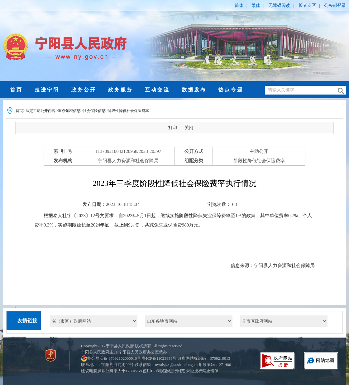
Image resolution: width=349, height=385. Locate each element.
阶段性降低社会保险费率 (128, 111)
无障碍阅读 (279, 5)
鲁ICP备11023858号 (159, 358)
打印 (172, 127)
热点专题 (230, 89)
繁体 (255, 5)
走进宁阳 (47, 89)
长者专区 (307, 5)
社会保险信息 (94, 111)
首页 (16, 89)
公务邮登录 (335, 5)
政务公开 (83, 89)
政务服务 (120, 89)
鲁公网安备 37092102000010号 (114, 358)
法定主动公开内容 (40, 111)
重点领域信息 (69, 111)
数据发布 (194, 89)
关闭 (188, 127)
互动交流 (157, 89)
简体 (239, 5)
